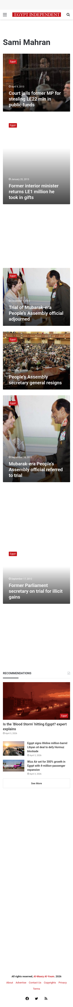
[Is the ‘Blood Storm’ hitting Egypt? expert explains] (36, 701)
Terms (36, 988)
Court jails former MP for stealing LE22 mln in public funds (35, 99)
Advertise (21, 982)
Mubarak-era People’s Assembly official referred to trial (36, 469)
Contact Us (35, 982)
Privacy (63, 982)
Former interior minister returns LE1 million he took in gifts (34, 191)
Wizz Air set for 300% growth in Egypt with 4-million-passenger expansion (46, 765)
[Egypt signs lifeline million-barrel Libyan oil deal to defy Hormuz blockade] (13, 748)
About (9, 982)
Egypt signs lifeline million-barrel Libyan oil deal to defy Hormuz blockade (47, 747)
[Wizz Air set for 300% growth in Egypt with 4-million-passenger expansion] (13, 766)
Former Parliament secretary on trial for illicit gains (35, 591)
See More (36, 783)
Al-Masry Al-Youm (43, 976)
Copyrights (50, 982)
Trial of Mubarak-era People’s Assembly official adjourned (36, 313)
